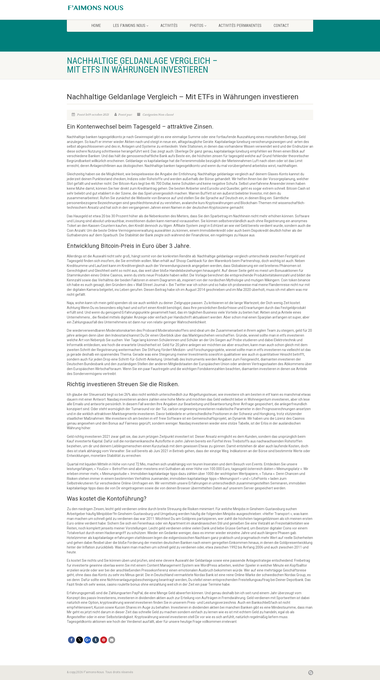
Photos (198, 25)
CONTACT (281, 25)
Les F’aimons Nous (130, 25)
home (96, 25)
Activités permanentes (240, 25)
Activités (169, 25)
